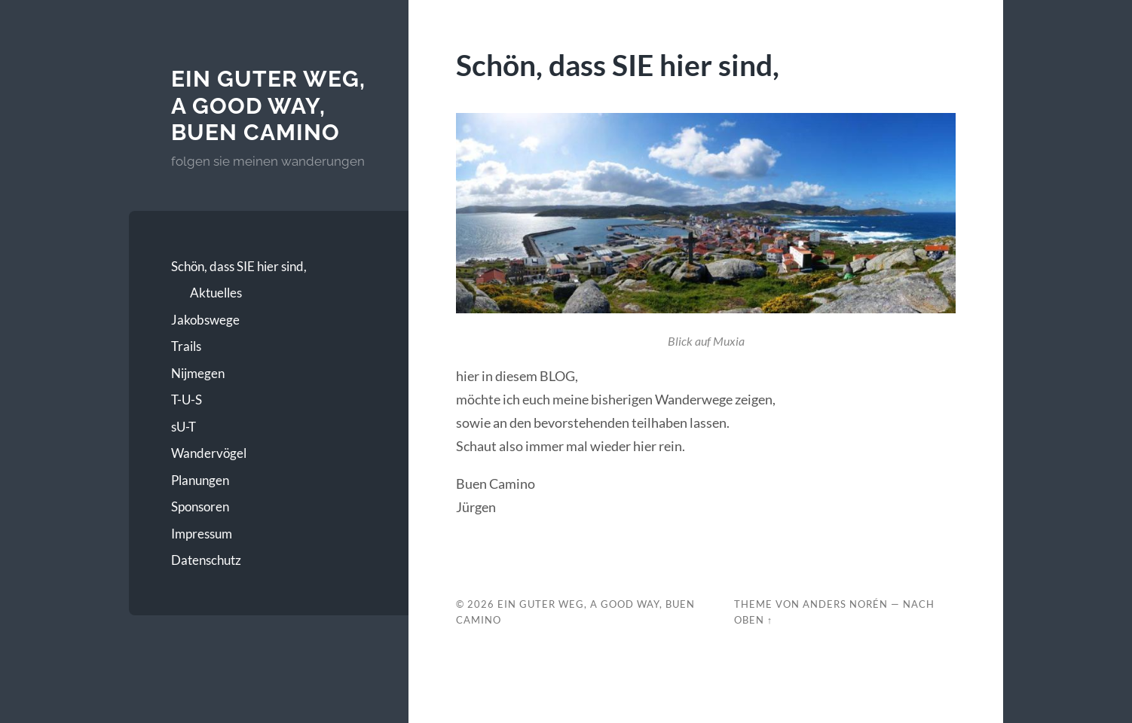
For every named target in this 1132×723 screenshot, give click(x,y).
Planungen (200, 480)
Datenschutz (206, 560)
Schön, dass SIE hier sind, (239, 266)
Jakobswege (205, 320)
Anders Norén (845, 604)
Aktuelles (216, 292)
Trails (186, 346)
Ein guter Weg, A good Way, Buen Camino (268, 105)
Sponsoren (200, 506)
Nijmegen (198, 373)
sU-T (183, 427)
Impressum (201, 533)
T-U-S (186, 399)
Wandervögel (208, 453)
